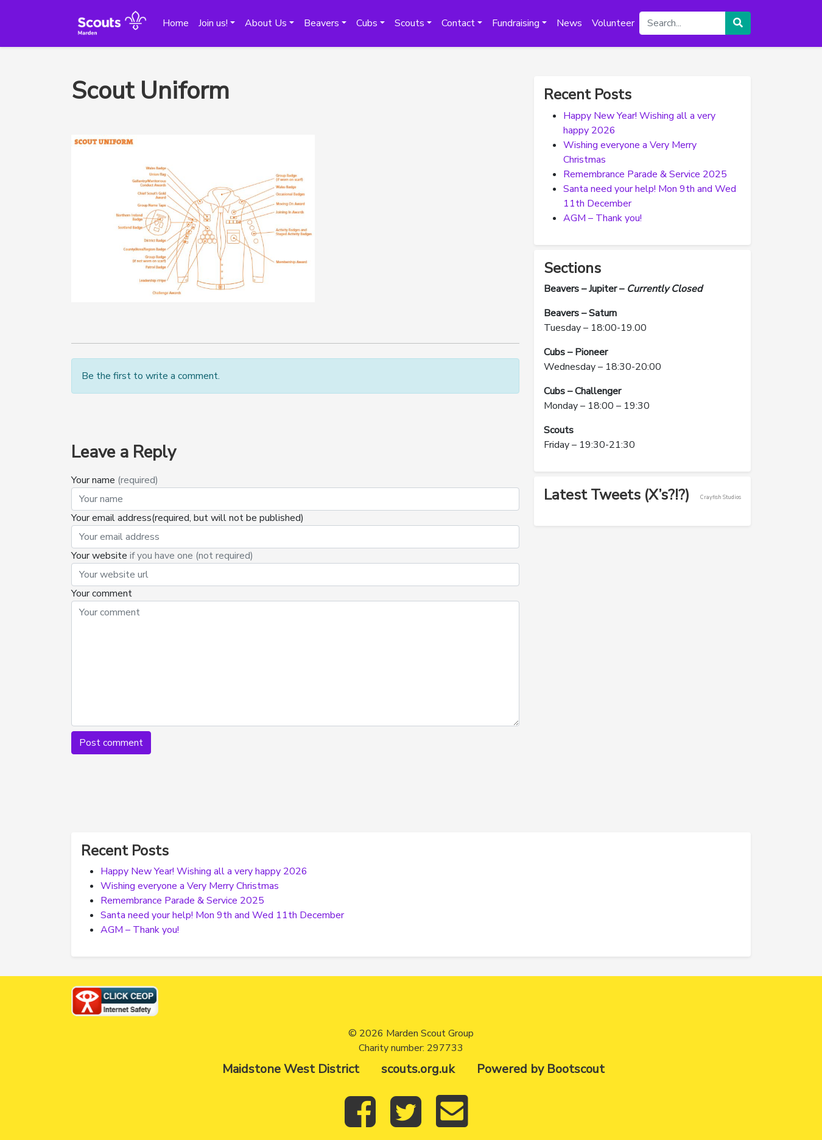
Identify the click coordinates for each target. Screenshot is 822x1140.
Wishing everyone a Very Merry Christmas (189, 886)
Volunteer (613, 23)
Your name (114, 480)
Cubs (367, 23)
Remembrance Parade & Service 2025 (645, 174)
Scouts (409, 23)
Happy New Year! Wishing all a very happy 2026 (203, 871)
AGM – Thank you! (602, 218)
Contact (458, 23)
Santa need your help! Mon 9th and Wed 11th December (222, 915)
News (569, 23)
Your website (162, 555)
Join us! (213, 23)
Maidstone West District (290, 1069)
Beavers (321, 23)
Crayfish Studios (720, 497)
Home (176, 23)
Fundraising (515, 23)
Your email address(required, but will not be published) (188, 518)
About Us (266, 23)
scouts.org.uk (418, 1069)
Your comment (101, 593)
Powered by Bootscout (541, 1069)
